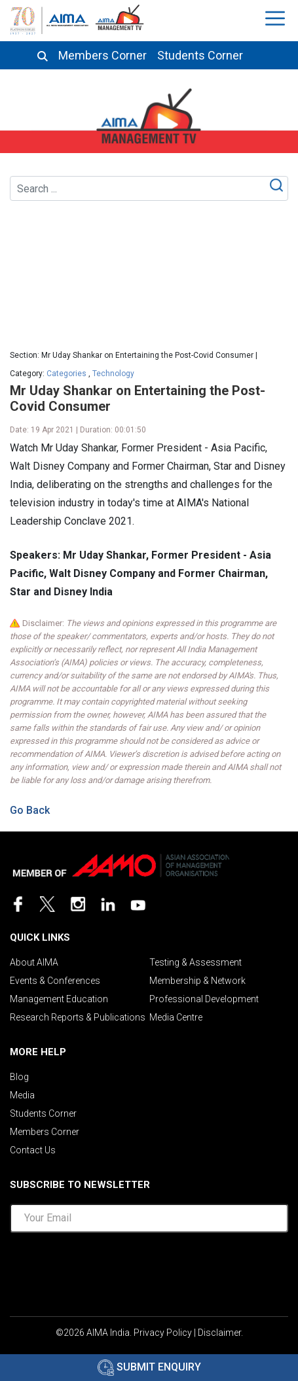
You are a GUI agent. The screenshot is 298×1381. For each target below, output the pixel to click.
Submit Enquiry (149, 1367)
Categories (66, 373)
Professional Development (204, 999)
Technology (113, 373)
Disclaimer (219, 1332)
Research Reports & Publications (77, 1017)
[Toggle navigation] (276, 18)
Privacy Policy (163, 1332)
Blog (19, 1077)
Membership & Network (197, 980)
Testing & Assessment (195, 962)
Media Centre (175, 1017)
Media (22, 1095)
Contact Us (33, 1150)
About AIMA (34, 962)
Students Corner (200, 55)
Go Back (30, 810)
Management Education (59, 999)
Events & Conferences (55, 980)
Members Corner (102, 55)
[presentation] (149, 1268)
